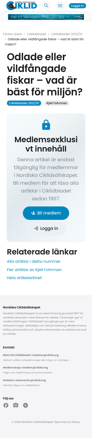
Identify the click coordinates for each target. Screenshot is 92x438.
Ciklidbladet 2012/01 (66, 34)
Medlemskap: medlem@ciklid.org (25, 367)
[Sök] (46, 6)
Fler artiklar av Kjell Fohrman (34, 270)
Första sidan (12, 34)
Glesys (75, 422)
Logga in (77, 6)
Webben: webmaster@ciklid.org (24, 380)
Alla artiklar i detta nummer (34, 261)
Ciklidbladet (36, 34)
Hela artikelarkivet (24, 278)
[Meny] (60, 6)
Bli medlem (46, 213)
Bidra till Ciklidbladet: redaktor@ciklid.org (31, 355)
